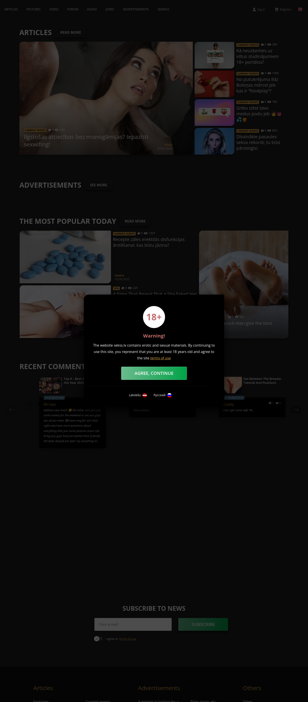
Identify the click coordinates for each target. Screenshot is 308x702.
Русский (163, 395)
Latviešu (138, 395)
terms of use (160, 358)
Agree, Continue (154, 373)
